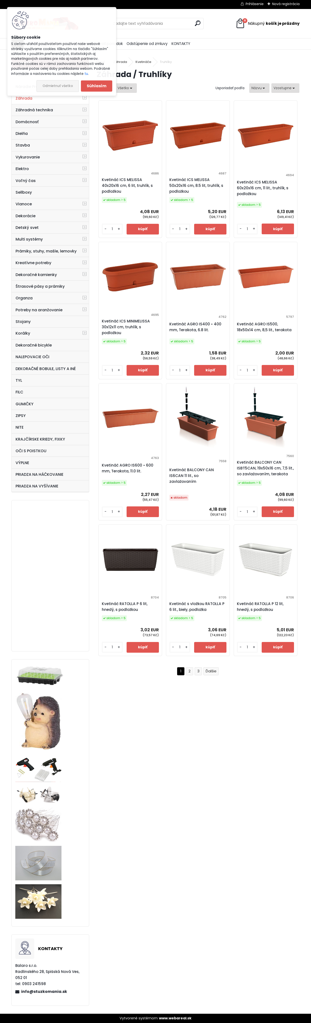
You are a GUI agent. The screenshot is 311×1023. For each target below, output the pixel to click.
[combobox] (259, 88)
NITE (20, 427)
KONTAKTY (181, 43)
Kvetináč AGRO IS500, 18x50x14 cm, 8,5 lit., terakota (264, 326)
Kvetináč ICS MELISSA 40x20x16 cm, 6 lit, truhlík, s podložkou (127, 185)
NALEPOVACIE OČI (32, 357)
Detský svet (27, 227)
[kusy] (112, 229)
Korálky (23, 333)
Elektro (22, 169)
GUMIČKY (25, 404)
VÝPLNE (22, 463)
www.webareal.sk (175, 1018)
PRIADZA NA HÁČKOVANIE (39, 474)
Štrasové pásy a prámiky (40, 286)
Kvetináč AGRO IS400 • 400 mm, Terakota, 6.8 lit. (195, 326)
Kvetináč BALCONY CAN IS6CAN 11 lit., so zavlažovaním (191, 475)
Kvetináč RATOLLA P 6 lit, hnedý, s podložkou (124, 606)
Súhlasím (96, 86)
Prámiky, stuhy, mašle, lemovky (46, 251)
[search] (197, 23)
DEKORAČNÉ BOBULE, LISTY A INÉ (46, 369)
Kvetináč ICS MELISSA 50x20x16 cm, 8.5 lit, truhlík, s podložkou (196, 185)
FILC (19, 392)
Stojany (23, 321)
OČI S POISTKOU (31, 451)
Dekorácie (25, 216)
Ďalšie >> (211, 671)
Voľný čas (26, 180)
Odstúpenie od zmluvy (147, 43)
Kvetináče (143, 62)
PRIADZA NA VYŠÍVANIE (37, 486)
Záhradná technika (34, 110)
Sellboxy (24, 192)
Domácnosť (27, 122)
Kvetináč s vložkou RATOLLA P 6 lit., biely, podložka (197, 606)
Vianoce (24, 204)
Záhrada (24, 98)
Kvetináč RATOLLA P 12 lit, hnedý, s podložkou (260, 606)
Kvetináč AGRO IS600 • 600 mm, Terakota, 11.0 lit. (127, 468)
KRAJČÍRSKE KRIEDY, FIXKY (40, 439)
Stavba (23, 145)
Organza (24, 298)
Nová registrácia (286, 3)
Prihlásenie (255, 3)
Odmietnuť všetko (58, 86)
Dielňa (22, 133)
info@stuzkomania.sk (44, 991)
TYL (19, 380)
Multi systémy (29, 239)
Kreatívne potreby (33, 263)
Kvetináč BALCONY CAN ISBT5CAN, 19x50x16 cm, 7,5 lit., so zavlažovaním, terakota (265, 468)
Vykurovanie (28, 157)
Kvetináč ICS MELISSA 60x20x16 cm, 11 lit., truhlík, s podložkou (262, 188)
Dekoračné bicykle (34, 345)
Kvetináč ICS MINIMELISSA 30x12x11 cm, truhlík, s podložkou (126, 327)
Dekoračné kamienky (36, 274)
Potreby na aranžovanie (39, 310)
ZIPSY (21, 415)
